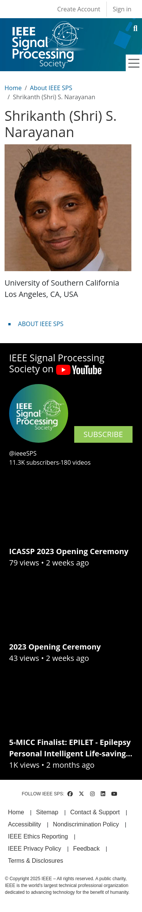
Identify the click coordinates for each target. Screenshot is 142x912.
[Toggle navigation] (134, 63)
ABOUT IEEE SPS (41, 324)
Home (13, 88)
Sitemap (47, 812)
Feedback (86, 848)
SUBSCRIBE (103, 434)
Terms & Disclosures (35, 860)
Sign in (122, 9)
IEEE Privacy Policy (34, 848)
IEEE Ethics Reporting (38, 836)
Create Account (78, 9)
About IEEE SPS (51, 88)
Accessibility (24, 824)
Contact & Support (95, 812)
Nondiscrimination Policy (86, 824)
